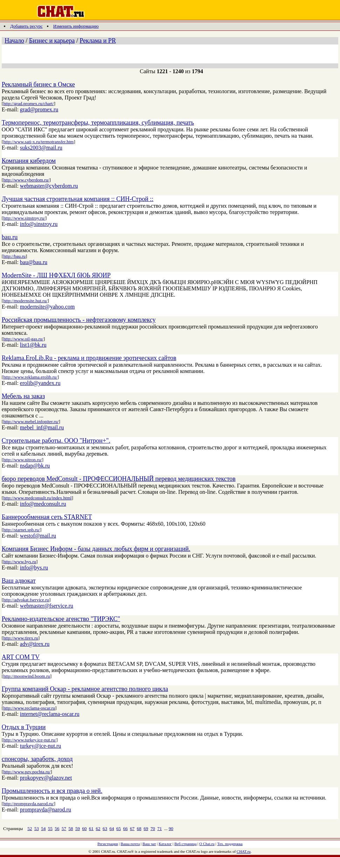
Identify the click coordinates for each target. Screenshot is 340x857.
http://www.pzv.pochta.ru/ (26, 771)
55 (50, 828)
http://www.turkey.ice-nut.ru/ (29, 739)
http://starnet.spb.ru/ (21, 529)
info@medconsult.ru (43, 504)
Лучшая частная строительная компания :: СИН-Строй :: (78, 198)
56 (57, 828)
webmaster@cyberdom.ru (49, 186)
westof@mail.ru (38, 536)
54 (43, 828)
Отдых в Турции (24, 727)
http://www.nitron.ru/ (22, 459)
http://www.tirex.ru (20, 638)
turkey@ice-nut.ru (40, 746)
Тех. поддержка (230, 844)
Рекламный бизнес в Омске (38, 84)
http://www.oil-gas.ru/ (23, 338)
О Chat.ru (207, 844)
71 (159, 828)
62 (98, 828)
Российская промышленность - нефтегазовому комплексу (79, 319)
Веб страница (186, 844)
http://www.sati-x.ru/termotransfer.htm (38, 141)
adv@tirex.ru (34, 644)
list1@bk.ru (33, 345)
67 (132, 828)
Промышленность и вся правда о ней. (52, 790)
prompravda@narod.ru (45, 810)
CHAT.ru (244, 851)
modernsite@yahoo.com (47, 307)
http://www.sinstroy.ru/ (24, 218)
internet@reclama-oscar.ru (50, 714)
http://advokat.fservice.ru (26, 599)
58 (70, 828)
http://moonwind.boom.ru (26, 676)
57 (64, 828)
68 (139, 828)
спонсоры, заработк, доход (37, 758)
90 (171, 828)
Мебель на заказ (23, 396)
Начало (14, 40)
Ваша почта (130, 844)
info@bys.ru (34, 568)
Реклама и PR (98, 40)
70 (152, 828)
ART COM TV (21, 657)
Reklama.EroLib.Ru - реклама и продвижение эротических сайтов (89, 357)
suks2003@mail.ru (41, 148)
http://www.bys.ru (19, 561)
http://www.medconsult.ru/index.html (37, 497)
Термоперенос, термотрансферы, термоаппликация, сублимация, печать (98, 122)
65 (118, 828)
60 (84, 828)
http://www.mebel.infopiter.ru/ (31, 421)
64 (111, 828)
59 (77, 828)
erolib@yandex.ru (40, 383)
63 (105, 828)
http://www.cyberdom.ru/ (26, 179)
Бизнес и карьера (52, 40)
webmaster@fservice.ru (46, 606)
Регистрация (107, 844)
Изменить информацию (76, 26)
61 (91, 828)
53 (36, 828)
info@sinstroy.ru (38, 224)
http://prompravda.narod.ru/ (28, 803)
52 (29, 828)
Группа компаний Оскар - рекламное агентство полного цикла (85, 688)
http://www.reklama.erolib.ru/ (30, 377)
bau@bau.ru (33, 262)
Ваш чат (149, 844)
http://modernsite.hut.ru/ (25, 300)
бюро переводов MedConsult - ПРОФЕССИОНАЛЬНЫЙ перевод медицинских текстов (119, 478)
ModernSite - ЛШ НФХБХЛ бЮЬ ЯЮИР (56, 275)
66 (125, 828)
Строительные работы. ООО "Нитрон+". (56, 440)
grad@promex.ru (39, 109)
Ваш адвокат (19, 580)
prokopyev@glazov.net (46, 778)
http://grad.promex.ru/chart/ (28, 103)
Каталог (165, 844)
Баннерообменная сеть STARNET (47, 516)
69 (146, 828)
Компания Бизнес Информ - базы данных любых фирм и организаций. (96, 548)
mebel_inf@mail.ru (42, 427)
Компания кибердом (29, 160)
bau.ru (10, 237)
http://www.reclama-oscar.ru (29, 708)
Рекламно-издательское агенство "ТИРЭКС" (61, 618)
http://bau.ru (14, 256)
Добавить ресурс (26, 26)
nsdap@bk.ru (35, 466)
